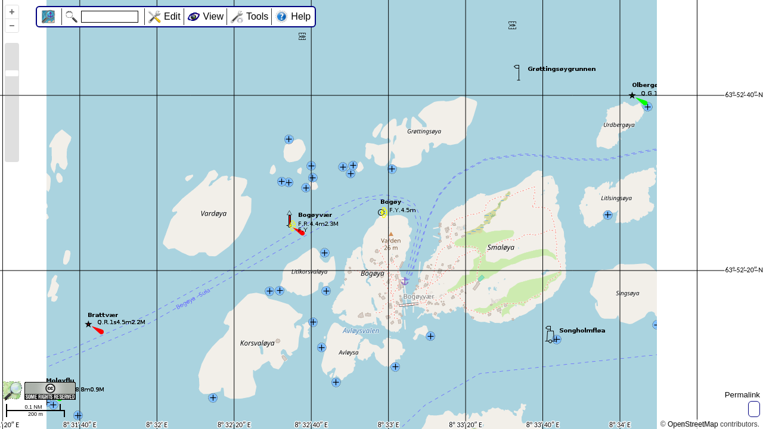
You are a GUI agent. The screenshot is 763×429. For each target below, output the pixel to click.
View (213, 16)
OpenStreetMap (693, 424)
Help (301, 16)
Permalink (742, 394)
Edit (172, 16)
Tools (257, 16)
